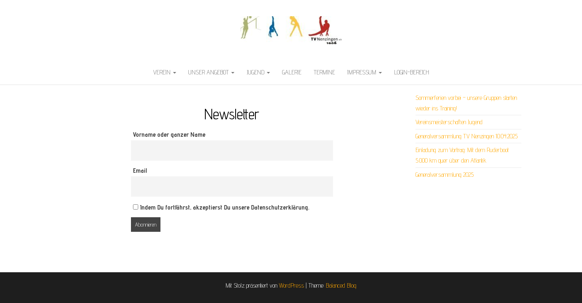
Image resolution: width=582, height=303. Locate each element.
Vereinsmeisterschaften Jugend (449, 122)
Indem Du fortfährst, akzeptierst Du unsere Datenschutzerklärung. (221, 207)
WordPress (291, 285)
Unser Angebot (211, 72)
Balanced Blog (341, 285)
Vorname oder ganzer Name (169, 134)
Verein (164, 72)
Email (140, 170)
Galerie (292, 72)
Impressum (364, 72)
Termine (324, 72)
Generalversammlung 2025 (444, 174)
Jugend (258, 72)
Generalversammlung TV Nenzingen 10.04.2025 (466, 136)
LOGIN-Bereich (411, 72)
